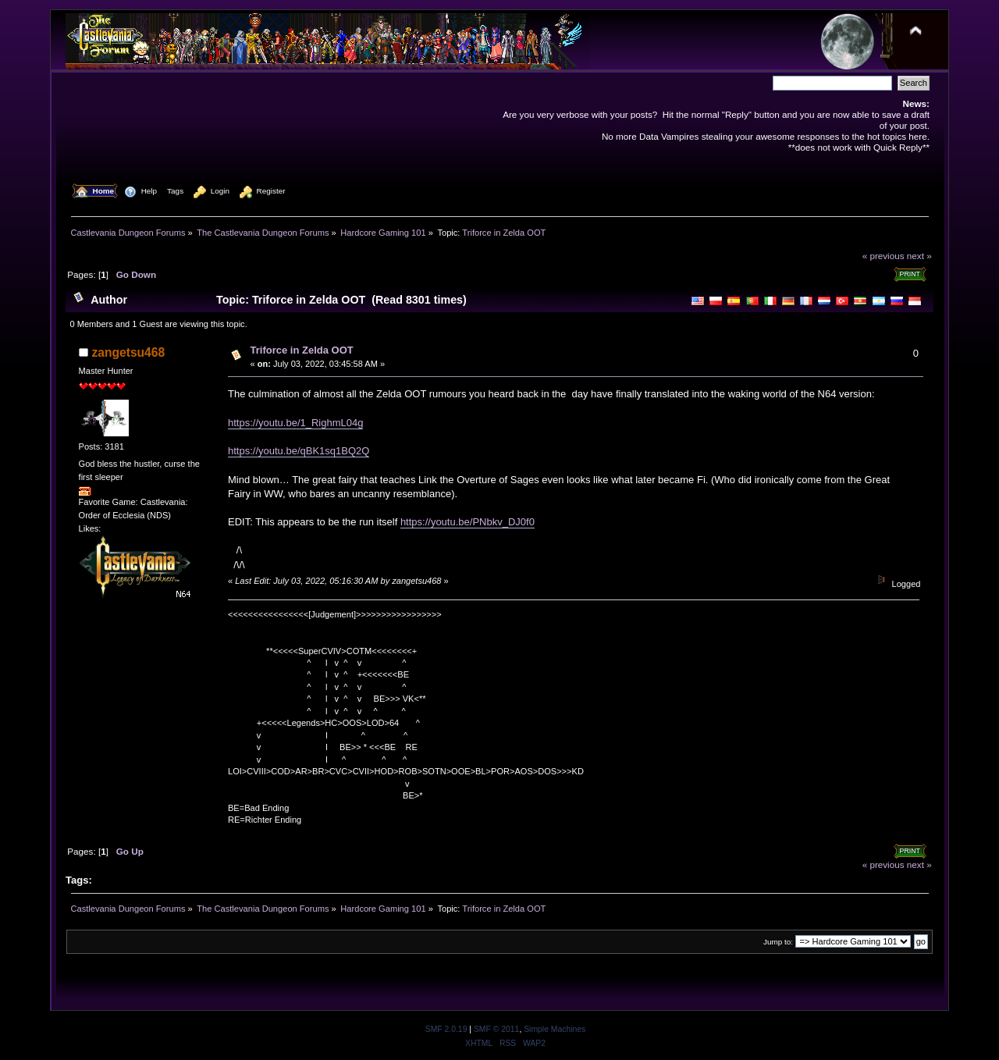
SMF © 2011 (496, 1029)
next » (919, 256)
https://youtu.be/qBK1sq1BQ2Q (298, 451)
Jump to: (778, 941)
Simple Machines (554, 1029)
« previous (883, 256)
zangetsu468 (128, 352)
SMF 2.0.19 (446, 1029)
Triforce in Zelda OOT (302, 350)
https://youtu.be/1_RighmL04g (295, 423)
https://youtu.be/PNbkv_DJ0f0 (467, 522)
